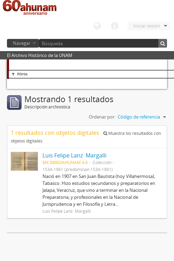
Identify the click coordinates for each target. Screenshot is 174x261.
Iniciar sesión (146, 26)
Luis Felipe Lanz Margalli (74, 155)
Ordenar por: (102, 117)
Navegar (21, 43)
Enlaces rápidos (114, 26)
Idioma (97, 26)
